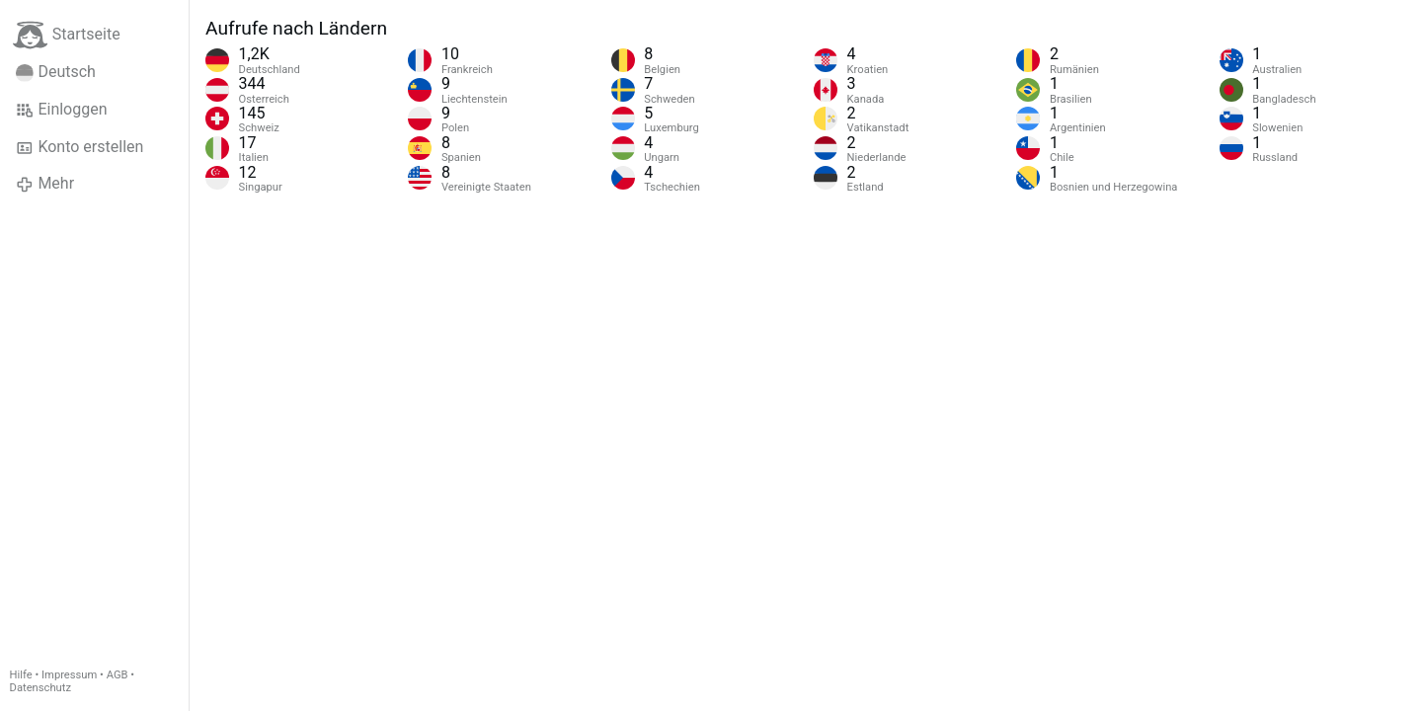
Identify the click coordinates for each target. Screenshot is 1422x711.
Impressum (69, 675)
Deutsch (56, 72)
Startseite (66, 35)
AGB (117, 675)
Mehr (45, 184)
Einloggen (62, 109)
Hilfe (21, 675)
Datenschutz (40, 687)
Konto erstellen (79, 147)
